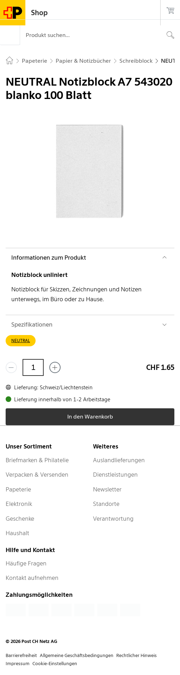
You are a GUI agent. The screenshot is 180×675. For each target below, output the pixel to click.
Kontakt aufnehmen (32, 577)
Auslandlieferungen (119, 460)
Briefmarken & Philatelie (37, 460)
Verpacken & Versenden (37, 474)
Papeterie (18, 489)
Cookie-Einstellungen (54, 663)
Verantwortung (113, 518)
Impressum (18, 663)
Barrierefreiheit (21, 655)
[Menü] (10, 35)
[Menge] (33, 367)
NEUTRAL (20, 340)
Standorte (106, 503)
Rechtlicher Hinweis (136, 655)
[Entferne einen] (11, 367)
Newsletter (107, 489)
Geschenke (20, 518)
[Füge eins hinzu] (55, 367)
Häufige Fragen (26, 563)
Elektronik (19, 503)
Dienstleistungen (115, 474)
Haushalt (17, 533)
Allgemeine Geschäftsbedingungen (76, 655)
